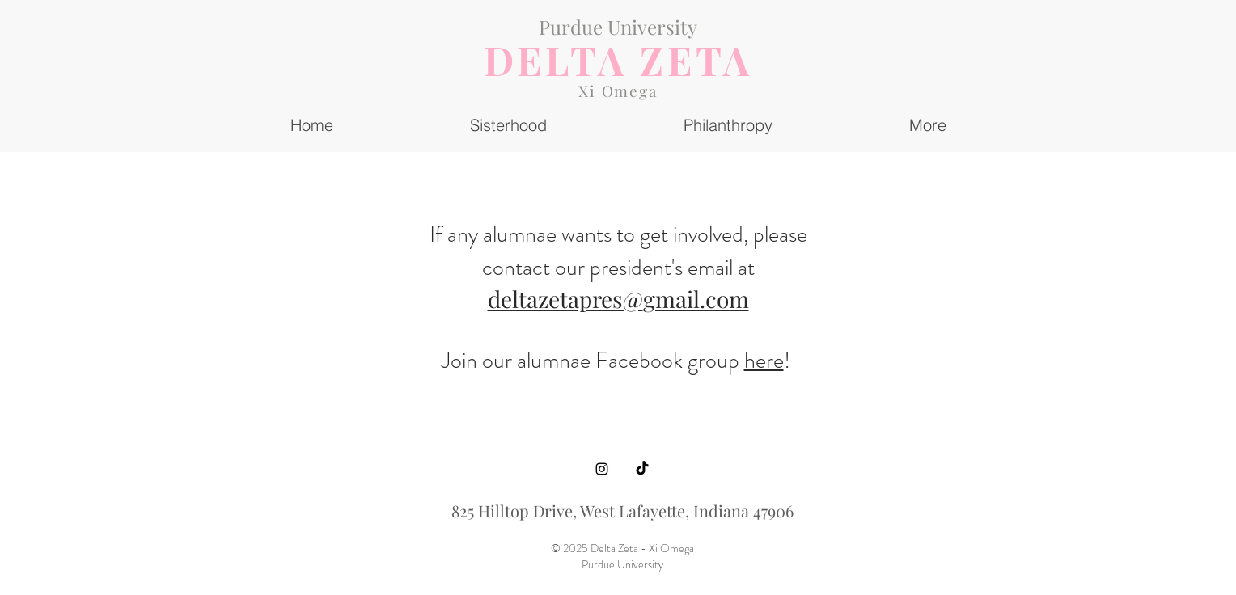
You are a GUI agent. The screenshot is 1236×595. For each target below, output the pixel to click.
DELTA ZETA (618, 60)
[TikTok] (642, 469)
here (764, 360)
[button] (927, 124)
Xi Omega (618, 90)
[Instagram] (602, 469)
